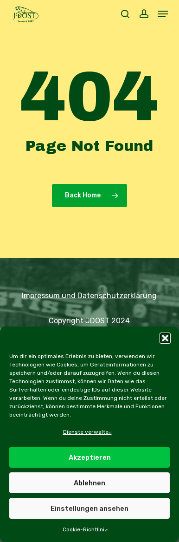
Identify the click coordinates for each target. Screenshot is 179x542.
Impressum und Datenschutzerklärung (89, 295)
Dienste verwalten (87, 432)
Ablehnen (89, 483)
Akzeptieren (90, 457)
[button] (165, 338)
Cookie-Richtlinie (85, 529)
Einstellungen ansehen (89, 508)
